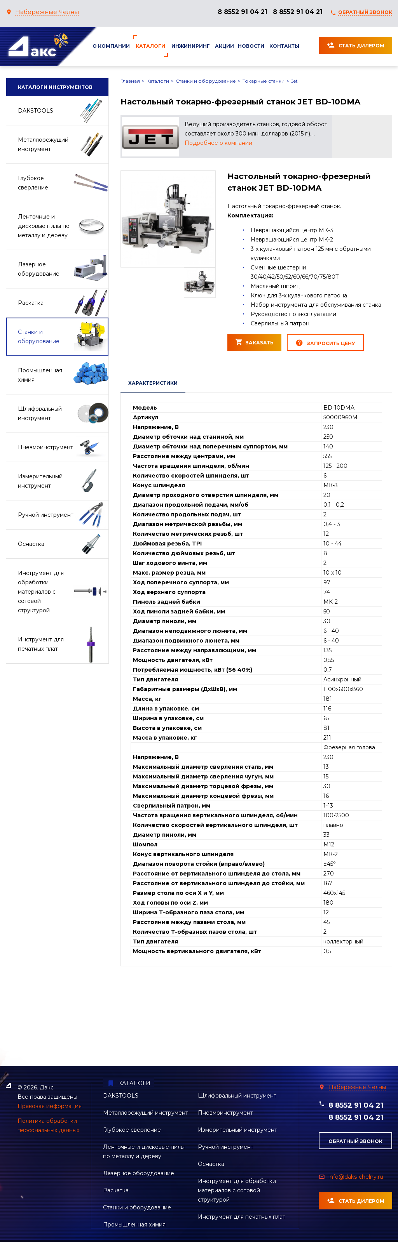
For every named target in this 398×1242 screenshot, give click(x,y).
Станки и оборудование (206, 81)
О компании (111, 46)
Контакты (284, 46)
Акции (224, 46)
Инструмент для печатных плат (241, 1216)
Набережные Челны (47, 12)
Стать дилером (355, 45)
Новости (251, 46)
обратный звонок (355, 1141)
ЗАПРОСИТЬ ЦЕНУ (325, 343)
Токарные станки (264, 81)
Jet (294, 81)
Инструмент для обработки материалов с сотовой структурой (237, 1190)
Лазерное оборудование (138, 1173)
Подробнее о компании (218, 142)
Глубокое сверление (132, 1129)
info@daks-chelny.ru (355, 1176)
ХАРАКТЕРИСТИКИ (153, 383)
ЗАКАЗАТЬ (254, 342)
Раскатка (116, 1190)
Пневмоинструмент (225, 1112)
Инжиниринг (190, 46)
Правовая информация (49, 1106)
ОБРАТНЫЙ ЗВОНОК (365, 12)
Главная (130, 81)
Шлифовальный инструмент (237, 1095)
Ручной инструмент (225, 1146)
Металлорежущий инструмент (145, 1112)
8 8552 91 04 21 (242, 12)
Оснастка (211, 1163)
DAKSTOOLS (120, 1095)
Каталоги (150, 46)
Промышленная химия (134, 1224)
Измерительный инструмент (237, 1129)
